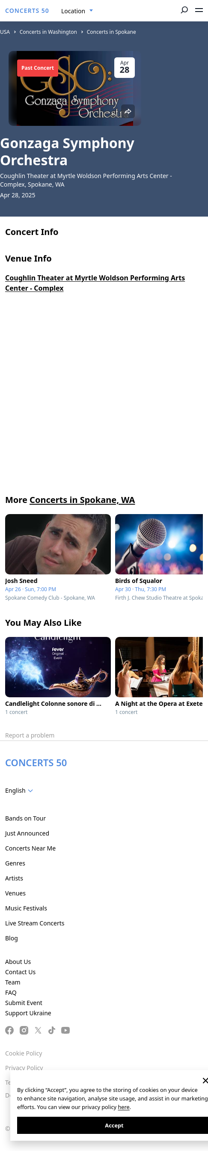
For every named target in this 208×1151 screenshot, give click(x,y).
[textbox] (20, 790)
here (123, 1107)
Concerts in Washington (48, 32)
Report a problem (29, 735)
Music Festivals (26, 908)
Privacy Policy (24, 1068)
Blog (11, 938)
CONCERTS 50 (27, 10)
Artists (14, 878)
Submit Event (23, 1003)
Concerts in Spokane (111, 32)
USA (5, 32)
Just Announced (27, 833)
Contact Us (20, 972)
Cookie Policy (23, 1053)
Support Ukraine (28, 1013)
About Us (18, 962)
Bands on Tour (25, 818)
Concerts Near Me (30, 848)
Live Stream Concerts (34, 923)
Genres (15, 863)
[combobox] (77, 11)
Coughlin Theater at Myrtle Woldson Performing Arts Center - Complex (95, 283)
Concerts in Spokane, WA (82, 500)
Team (13, 982)
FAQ (11, 992)
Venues (15, 893)
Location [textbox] (73, 11)
